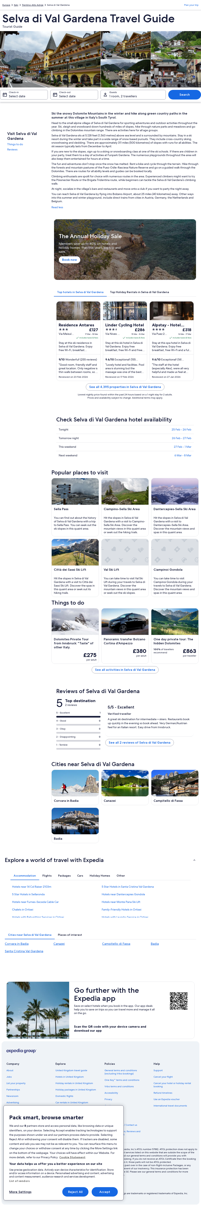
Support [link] (158, 1070)
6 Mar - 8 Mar (182, 455)
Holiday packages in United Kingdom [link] (75, 1089)
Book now (69, 260)
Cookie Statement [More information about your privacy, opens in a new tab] (72, 1157)
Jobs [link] (9, 1076)
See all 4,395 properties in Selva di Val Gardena (125, 387)
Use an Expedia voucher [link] (167, 1099)
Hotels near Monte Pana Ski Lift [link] (121, 902)
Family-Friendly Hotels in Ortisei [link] (121, 909)
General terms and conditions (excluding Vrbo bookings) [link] (121, 1072)
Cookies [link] (109, 1105)
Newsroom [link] (12, 1096)
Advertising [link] (12, 1102)
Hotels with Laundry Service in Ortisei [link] (125, 917)
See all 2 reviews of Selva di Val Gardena (139, 742)
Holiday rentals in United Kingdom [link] (74, 1083)
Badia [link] (155, 944)
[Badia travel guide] (75, 825)
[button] (100, 860)
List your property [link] (16, 1083)
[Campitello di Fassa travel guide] (175, 787)
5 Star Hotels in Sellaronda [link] (28, 894)
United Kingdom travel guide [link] (71, 1070)
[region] (63, 1153)
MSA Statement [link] (113, 1118)
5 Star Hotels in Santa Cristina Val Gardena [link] (128, 886)
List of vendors (19, 1181)
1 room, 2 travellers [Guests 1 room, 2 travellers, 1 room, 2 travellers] (123, 96)
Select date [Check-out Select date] (67, 96)
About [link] (9, 1070)
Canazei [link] (59, 944)
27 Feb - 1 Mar (182, 447)
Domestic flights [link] (64, 1096)
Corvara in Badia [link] (17, 944)
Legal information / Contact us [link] (121, 1125)
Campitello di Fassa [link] (116, 944)
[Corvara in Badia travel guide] (75, 787)
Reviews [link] (12, 149)
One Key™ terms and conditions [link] (122, 1080)
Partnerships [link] (13, 1089)
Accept (104, 1192)
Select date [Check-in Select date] (17, 96)
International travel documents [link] (170, 1105)
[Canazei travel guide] (125, 787)
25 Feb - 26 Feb (181, 429)
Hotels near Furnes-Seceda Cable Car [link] (35, 902)
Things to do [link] (15, 144)
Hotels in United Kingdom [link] (69, 1076)
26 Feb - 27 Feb (181, 438)
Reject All (75, 1192)
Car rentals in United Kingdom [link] (71, 1102)
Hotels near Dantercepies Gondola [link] (123, 894)
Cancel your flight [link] (163, 1076)
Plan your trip (191, 5)
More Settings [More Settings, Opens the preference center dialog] (20, 1192)
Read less (57, 207)
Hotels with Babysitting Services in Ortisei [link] (38, 917)
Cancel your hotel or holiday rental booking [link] (172, 1085)
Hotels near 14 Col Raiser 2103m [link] (31, 886)
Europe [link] (6, 5)
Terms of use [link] (111, 1112)
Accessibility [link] (111, 1092)
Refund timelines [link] (163, 1092)
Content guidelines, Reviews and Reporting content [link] (122, 1133)
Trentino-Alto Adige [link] (32, 5)
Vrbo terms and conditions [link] (119, 1086)
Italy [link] (16, 5)
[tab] (80, 292)
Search (184, 94)
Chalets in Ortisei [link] (22, 909)
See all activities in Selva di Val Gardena (125, 670)
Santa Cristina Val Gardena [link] (24, 951)
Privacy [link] (108, 1099)
